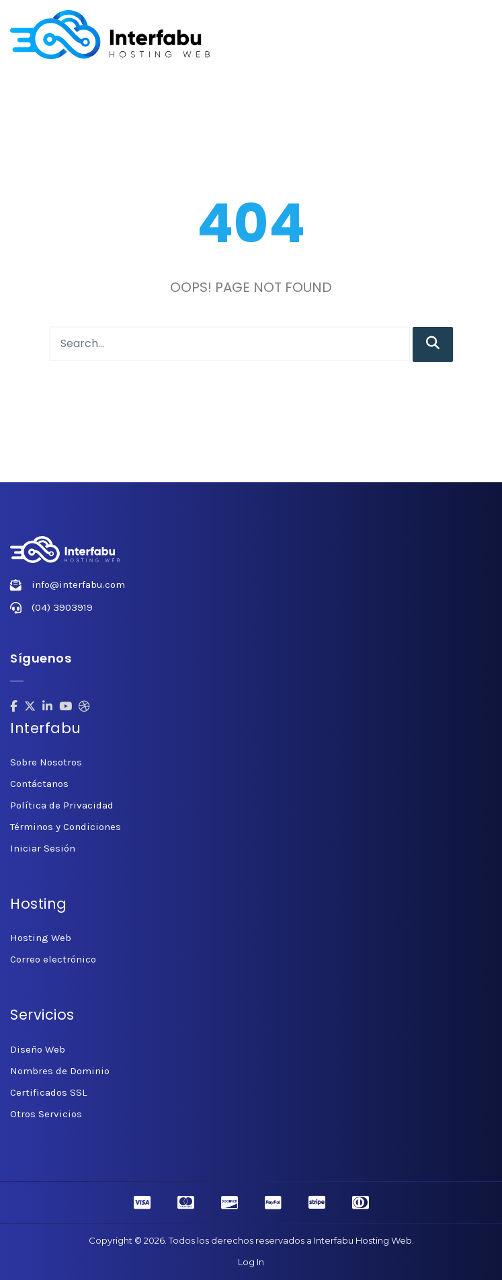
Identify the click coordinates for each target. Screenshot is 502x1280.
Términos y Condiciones (65, 827)
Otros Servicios (46, 1114)
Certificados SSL (48, 1092)
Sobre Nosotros (46, 762)
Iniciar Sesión (42, 848)
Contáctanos (39, 784)
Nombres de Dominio (60, 1071)
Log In (251, 1261)
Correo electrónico (53, 959)
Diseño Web (37, 1049)
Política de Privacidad (62, 805)
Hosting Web (40, 938)
